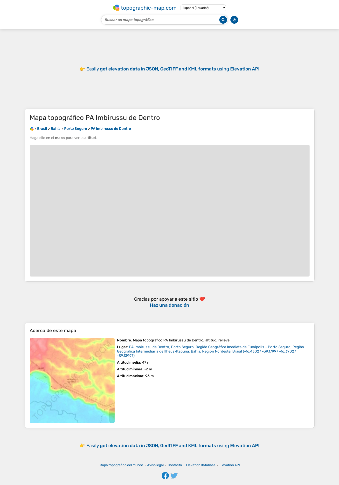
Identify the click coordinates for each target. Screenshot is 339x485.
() (210, 351)
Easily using (173, 69)
